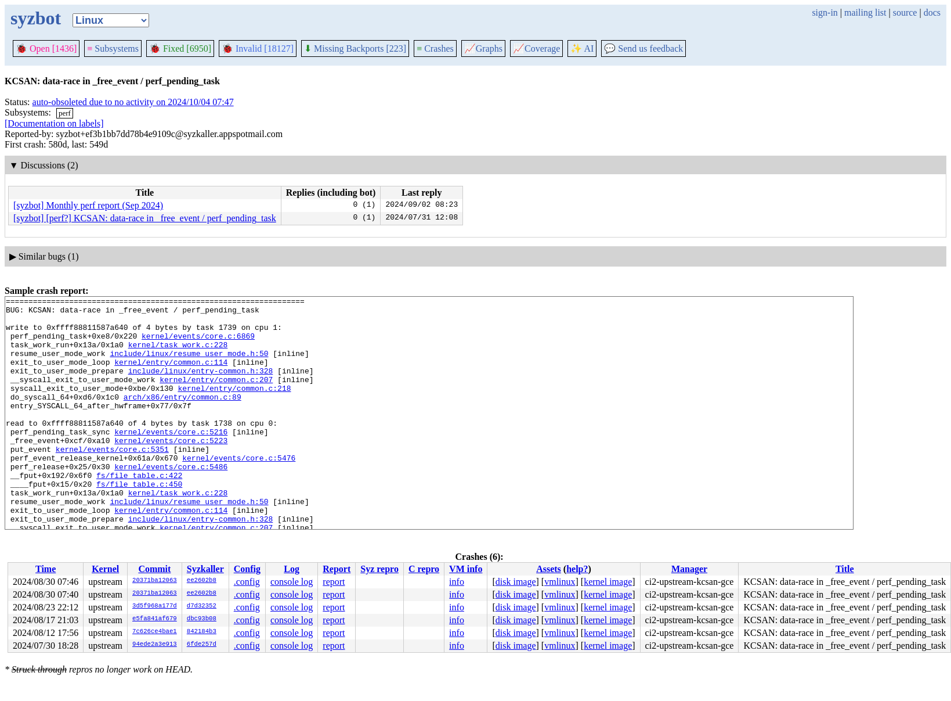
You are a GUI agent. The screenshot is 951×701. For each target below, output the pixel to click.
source (905, 12)
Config (247, 569)
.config (247, 582)
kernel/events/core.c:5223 (170, 470)
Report (336, 569)
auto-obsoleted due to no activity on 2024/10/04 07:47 (133, 102)
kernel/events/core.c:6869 (198, 344)
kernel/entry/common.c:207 (216, 396)
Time (45, 569)
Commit (154, 569)
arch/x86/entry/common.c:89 (182, 417)
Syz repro (379, 569)
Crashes (435, 48)
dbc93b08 (201, 619)
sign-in (824, 12)
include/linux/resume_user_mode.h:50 (189, 365)
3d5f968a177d (154, 606)
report (334, 582)
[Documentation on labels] (54, 123)
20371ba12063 (154, 581)
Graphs (483, 48)
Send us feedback (643, 48)
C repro (423, 569)
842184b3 (201, 632)
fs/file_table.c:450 (139, 522)
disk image (516, 582)
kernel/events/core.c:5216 (170, 459)
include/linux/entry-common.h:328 (200, 386)
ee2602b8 (201, 581)
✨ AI (582, 48)
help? (577, 569)
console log (291, 582)
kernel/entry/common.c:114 (170, 376)
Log (291, 569)
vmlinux (559, 582)
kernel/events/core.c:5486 (170, 501)
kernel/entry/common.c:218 (234, 407)
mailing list (865, 12)
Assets (548, 569)
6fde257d (201, 645)
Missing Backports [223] (355, 48)
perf (65, 113)
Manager (689, 569)
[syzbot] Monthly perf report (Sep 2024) (88, 205)
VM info (465, 569)
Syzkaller (205, 569)
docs (932, 12)
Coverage (536, 48)
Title (845, 569)
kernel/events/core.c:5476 (238, 491)
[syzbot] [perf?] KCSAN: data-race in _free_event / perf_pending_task (144, 218)
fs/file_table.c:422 (139, 511)
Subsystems (113, 48)
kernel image (608, 582)
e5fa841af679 (154, 619)
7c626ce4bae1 (154, 632)
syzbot (35, 18)
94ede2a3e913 (154, 645)
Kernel (105, 569)
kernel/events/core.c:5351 (112, 480)
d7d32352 (201, 606)
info (456, 582)
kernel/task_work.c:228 (178, 355)
